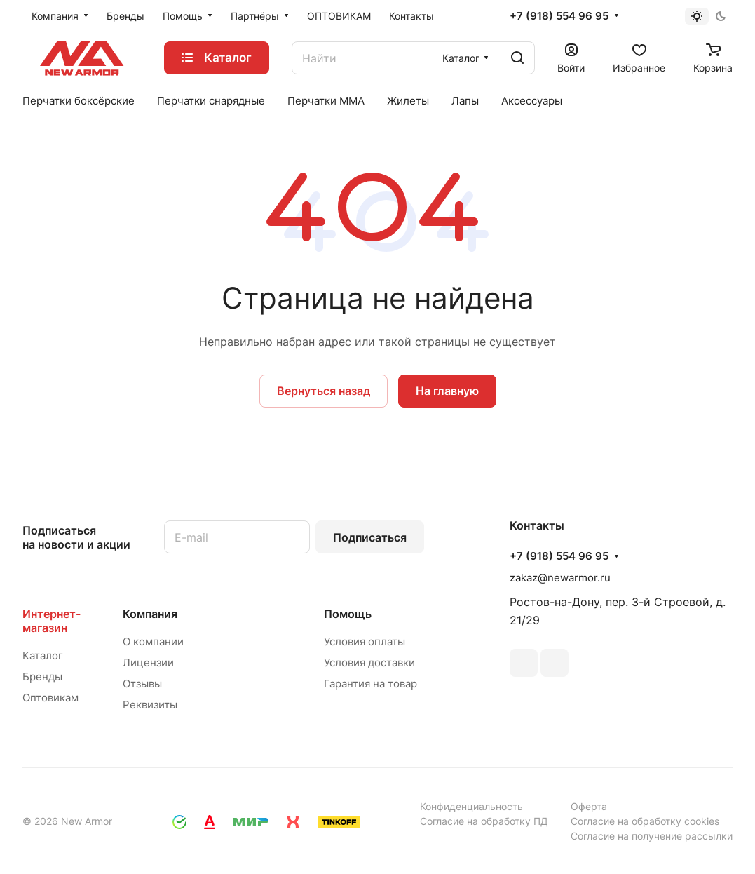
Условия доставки (369, 662)
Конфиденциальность (471, 806)
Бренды (42, 676)
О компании (153, 641)
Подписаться (370, 537)
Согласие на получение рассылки (652, 836)
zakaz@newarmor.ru (560, 577)
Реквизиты (150, 704)
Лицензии (148, 662)
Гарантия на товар (370, 683)
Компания (150, 614)
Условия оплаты (364, 641)
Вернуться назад (323, 391)
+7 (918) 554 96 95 (559, 16)
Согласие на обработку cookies (645, 821)
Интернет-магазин (51, 621)
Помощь (348, 614)
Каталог (42, 655)
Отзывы (142, 683)
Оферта (589, 806)
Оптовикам (50, 697)
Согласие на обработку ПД (484, 821)
